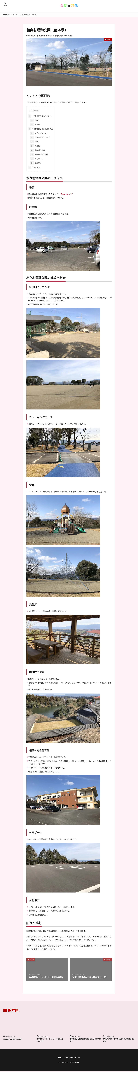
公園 (61, 36)
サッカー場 (51, 36)
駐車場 (35, 124)
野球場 (70, 36)
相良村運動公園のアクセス (39, 116)
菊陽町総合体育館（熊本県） (14, 1039)
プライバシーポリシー (72, 1058)
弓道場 (65, 36)
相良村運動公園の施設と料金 (40, 128)
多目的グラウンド (39, 133)
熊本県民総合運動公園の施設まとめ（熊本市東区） (85, 1040)
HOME (7, 14)
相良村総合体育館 (39, 154)
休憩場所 (35, 163)
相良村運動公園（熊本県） (29, 14)
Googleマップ (66, 194)
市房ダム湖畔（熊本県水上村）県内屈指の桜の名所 (118, 1040)
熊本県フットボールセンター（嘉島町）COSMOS (52, 1040)
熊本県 (15, 14)
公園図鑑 (76, 1064)
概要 (58, 1058)
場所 (34, 120)
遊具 (34, 141)
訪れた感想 (34, 167)
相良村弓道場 (37, 150)
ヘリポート (36, 158)
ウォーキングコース (40, 137)
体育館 (57, 36)
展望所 (35, 145)
